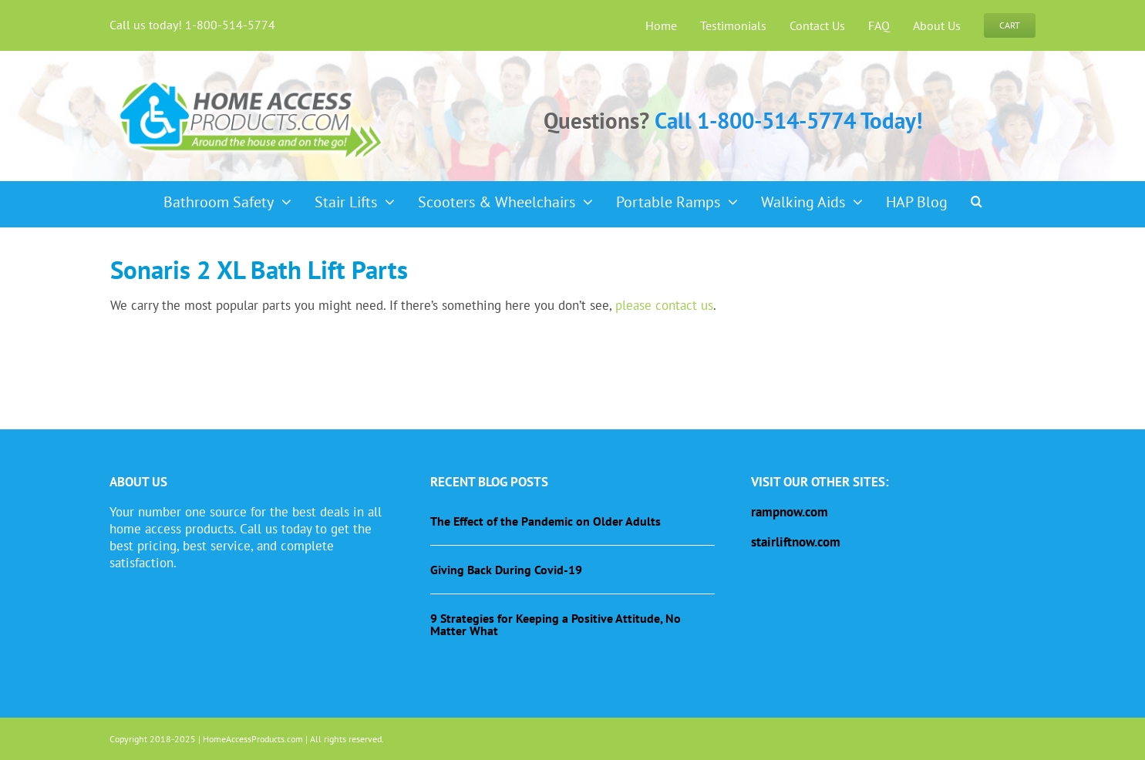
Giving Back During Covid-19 (506, 569)
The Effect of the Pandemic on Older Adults (545, 521)
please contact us (664, 305)
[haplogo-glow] (251, 80)
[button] (976, 196)
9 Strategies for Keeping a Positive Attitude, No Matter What (555, 624)
